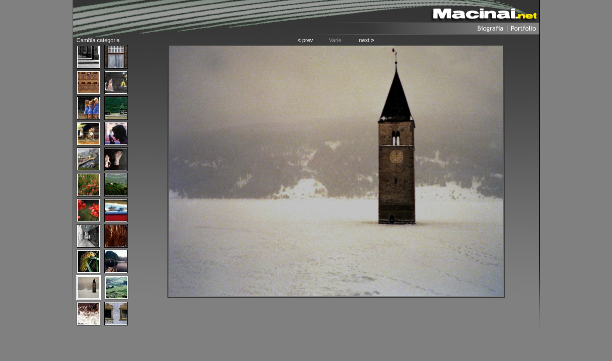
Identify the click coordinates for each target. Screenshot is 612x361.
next (366, 40)
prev (305, 40)
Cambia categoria (98, 40)
